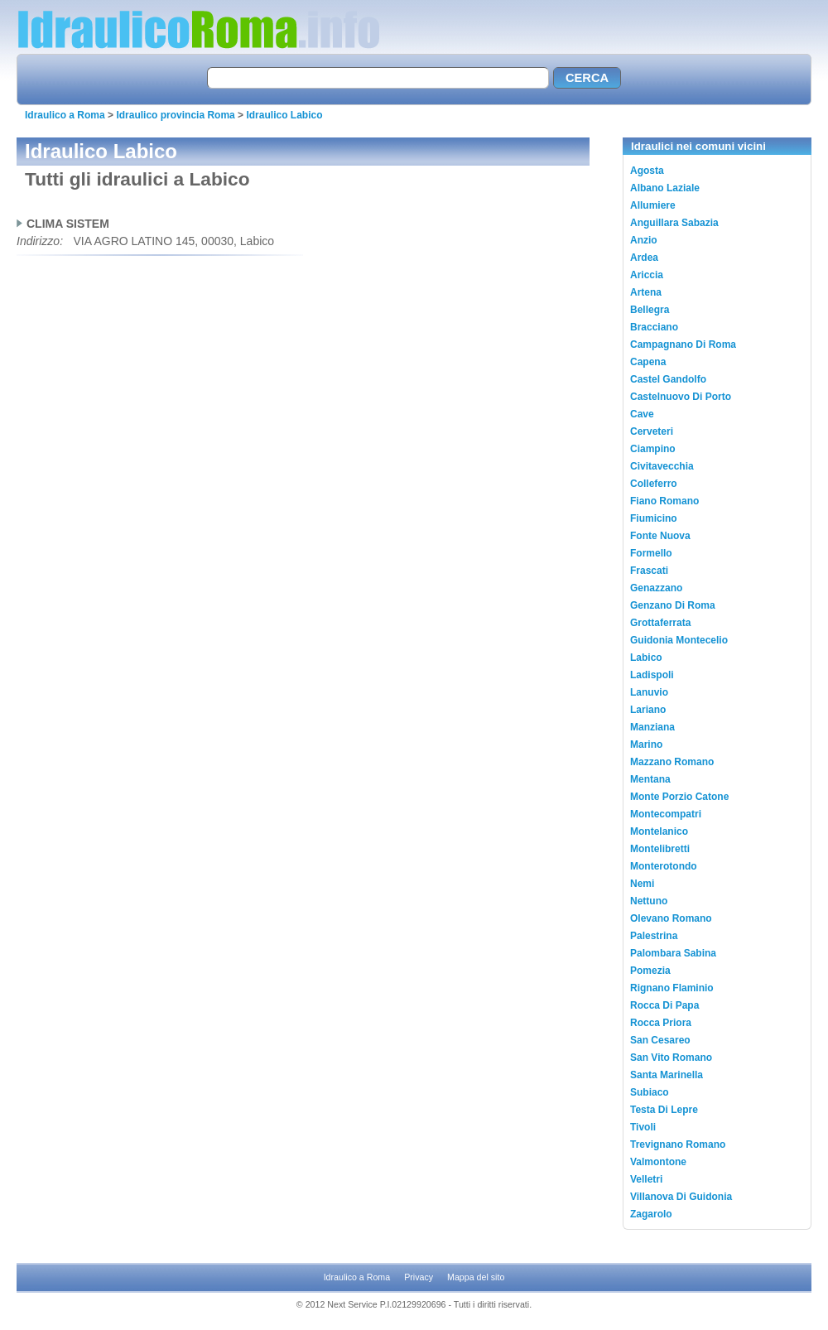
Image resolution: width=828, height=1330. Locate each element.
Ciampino (653, 449)
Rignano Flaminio (672, 988)
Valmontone (658, 1162)
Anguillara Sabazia (674, 223)
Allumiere (653, 205)
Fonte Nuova (660, 536)
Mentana (650, 779)
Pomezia (650, 970)
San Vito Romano (671, 1057)
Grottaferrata (660, 623)
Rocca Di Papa (664, 1005)
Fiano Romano (664, 501)
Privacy (418, 1277)
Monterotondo (663, 866)
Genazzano (656, 588)
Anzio (643, 240)
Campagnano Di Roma (683, 344)
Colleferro (653, 483)
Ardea (644, 257)
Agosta (647, 170)
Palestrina (653, 936)
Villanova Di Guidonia (681, 1196)
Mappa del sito (475, 1277)
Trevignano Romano (677, 1144)
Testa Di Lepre (664, 1110)
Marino (646, 744)
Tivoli (643, 1127)
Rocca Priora (660, 1023)
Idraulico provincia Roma (175, 115)
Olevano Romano (671, 918)
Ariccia (646, 275)
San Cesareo (660, 1040)
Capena (648, 362)
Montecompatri (665, 814)
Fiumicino (653, 518)
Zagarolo (651, 1214)
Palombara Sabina (673, 953)
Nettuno (648, 901)
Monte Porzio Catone (679, 796)
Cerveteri (651, 431)
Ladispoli (652, 675)
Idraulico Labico (284, 115)
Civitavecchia (662, 466)
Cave (642, 414)
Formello (651, 553)
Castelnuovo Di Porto (680, 396)
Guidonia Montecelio (679, 640)
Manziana (652, 727)
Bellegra (649, 310)
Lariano (648, 710)
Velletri (646, 1179)
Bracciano (654, 327)
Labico (646, 657)
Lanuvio (649, 692)
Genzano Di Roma (672, 605)
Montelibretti (660, 849)
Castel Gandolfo (668, 379)
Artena (646, 292)
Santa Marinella (666, 1075)
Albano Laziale (665, 188)
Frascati (649, 570)
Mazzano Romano (672, 762)
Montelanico (659, 831)
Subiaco (649, 1092)
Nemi (642, 883)
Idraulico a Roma (65, 115)
